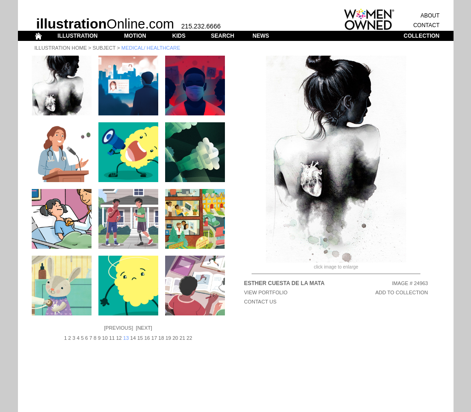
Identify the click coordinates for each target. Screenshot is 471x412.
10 (105, 338)
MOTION (135, 36)
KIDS (178, 36)
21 (182, 338)
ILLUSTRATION (77, 36)
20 (175, 338)
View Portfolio (266, 292)
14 (133, 338)
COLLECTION (422, 36)
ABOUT (429, 15)
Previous (118, 328)
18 (161, 338)
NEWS (261, 36)
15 (140, 338)
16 (147, 338)
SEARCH (223, 36)
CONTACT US (260, 301)
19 (168, 338)
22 (189, 338)
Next (143, 328)
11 (112, 338)
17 (154, 338)
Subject (103, 48)
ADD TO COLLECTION (401, 292)
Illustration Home (60, 48)
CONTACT (426, 25)
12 (118, 338)
